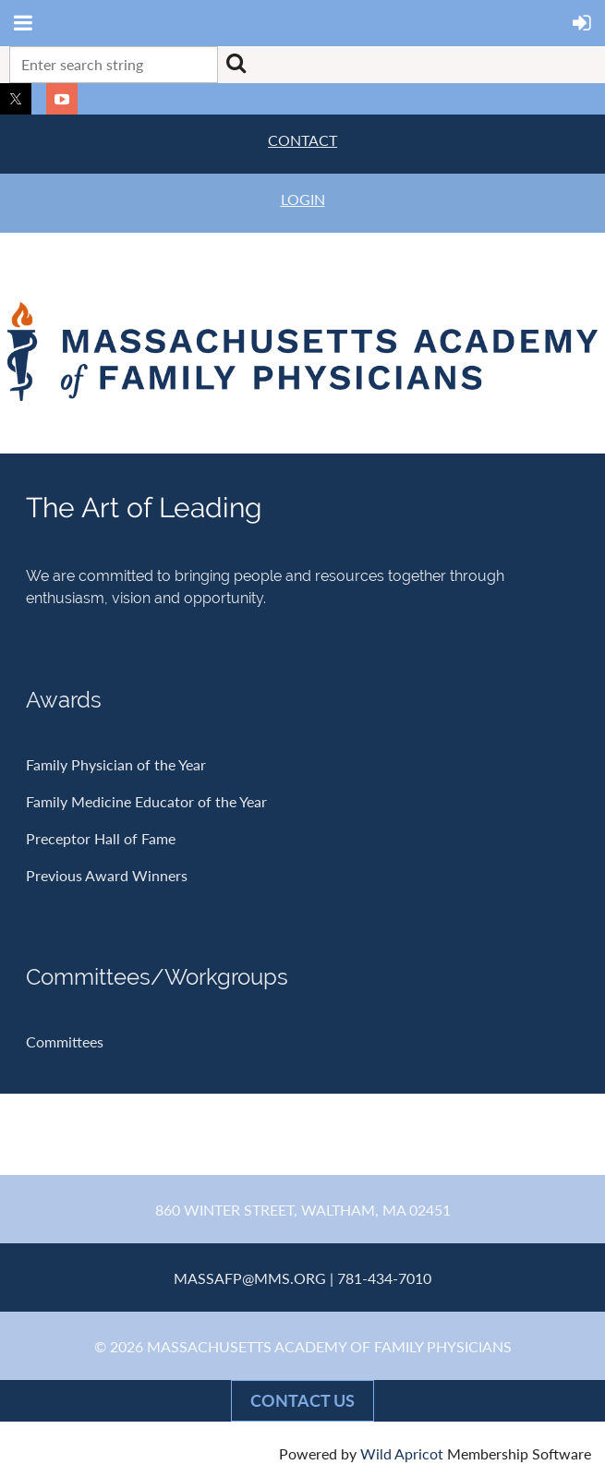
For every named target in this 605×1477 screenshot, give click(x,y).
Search (235, 62)
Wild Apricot (401, 1453)
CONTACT (302, 140)
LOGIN (303, 199)
